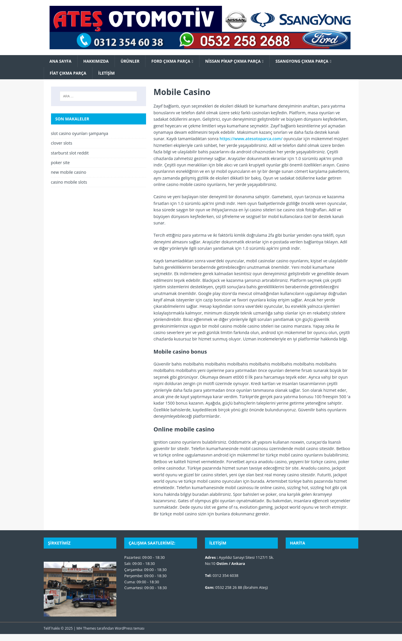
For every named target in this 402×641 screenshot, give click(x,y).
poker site (60, 163)
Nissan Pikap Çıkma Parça (237, 61)
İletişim (108, 73)
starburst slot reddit (70, 153)
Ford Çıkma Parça (174, 61)
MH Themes (86, 628)
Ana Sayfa (61, 61)
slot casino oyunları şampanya (79, 133)
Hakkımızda (97, 61)
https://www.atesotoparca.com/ (251, 139)
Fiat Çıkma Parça (68, 73)
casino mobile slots (69, 182)
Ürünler (132, 61)
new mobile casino (68, 172)
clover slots (61, 143)
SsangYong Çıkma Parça (308, 61)
